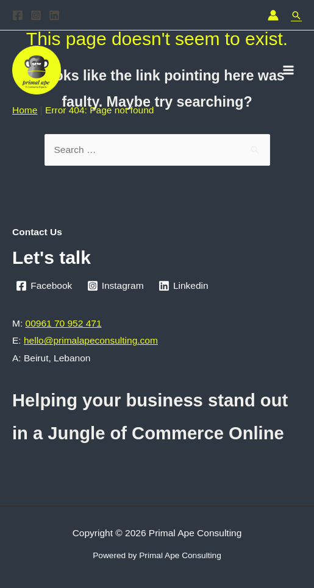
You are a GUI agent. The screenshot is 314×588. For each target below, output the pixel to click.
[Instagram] (35, 15)
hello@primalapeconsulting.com (91, 340)
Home (24, 110)
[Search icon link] (296, 15)
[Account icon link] (273, 15)
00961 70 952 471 (64, 323)
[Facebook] (17, 15)
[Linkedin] (54, 15)
